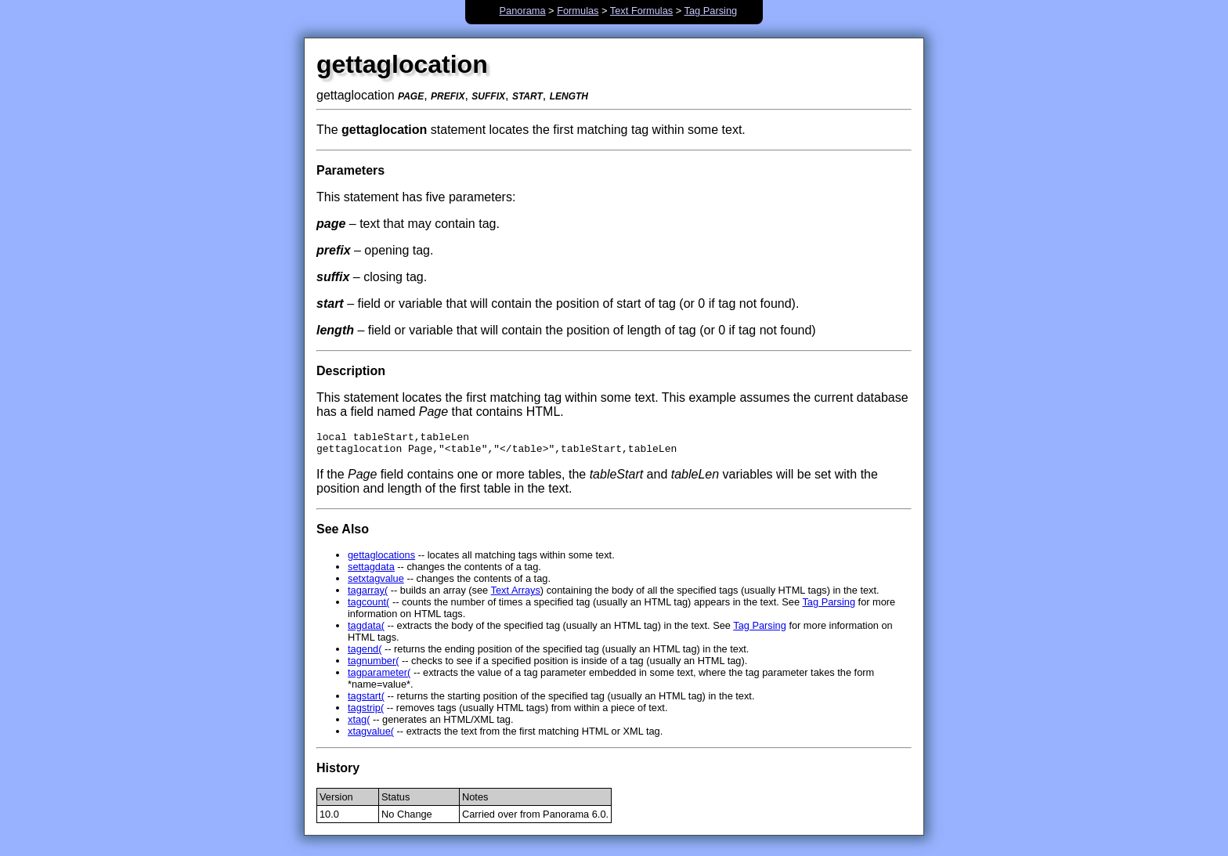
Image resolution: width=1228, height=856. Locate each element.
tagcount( (368, 606)
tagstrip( (366, 712)
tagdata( (366, 630)
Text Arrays (515, 595)
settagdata (371, 571)
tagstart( (366, 700)
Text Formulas (641, 10)
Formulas (577, 10)
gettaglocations (381, 559)
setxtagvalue (376, 583)
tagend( (364, 653)
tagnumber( (373, 665)
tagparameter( (379, 677)
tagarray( (368, 595)
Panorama (523, 10)
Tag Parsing (711, 10)
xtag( (359, 724)
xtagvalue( (371, 736)
